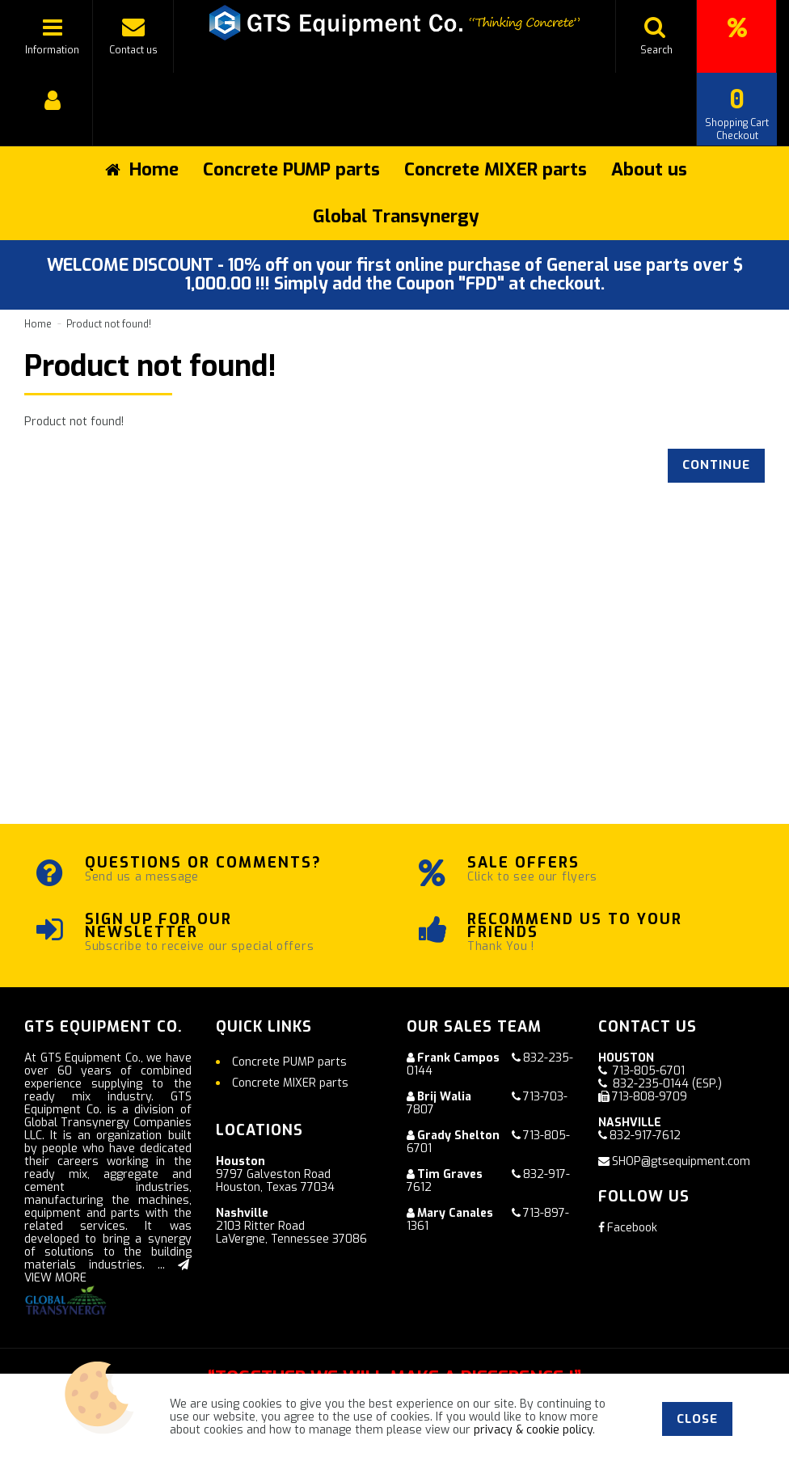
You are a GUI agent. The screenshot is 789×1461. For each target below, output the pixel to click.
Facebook (627, 1227)
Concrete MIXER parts (495, 169)
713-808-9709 (649, 1096)
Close (697, 1419)
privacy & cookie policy (533, 1430)
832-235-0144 (651, 1084)
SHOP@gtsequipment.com (681, 1161)
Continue (716, 465)
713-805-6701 (649, 1071)
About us (649, 169)
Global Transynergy (396, 216)
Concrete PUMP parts (291, 169)
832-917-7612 (645, 1135)
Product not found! (108, 324)
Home (38, 324)
